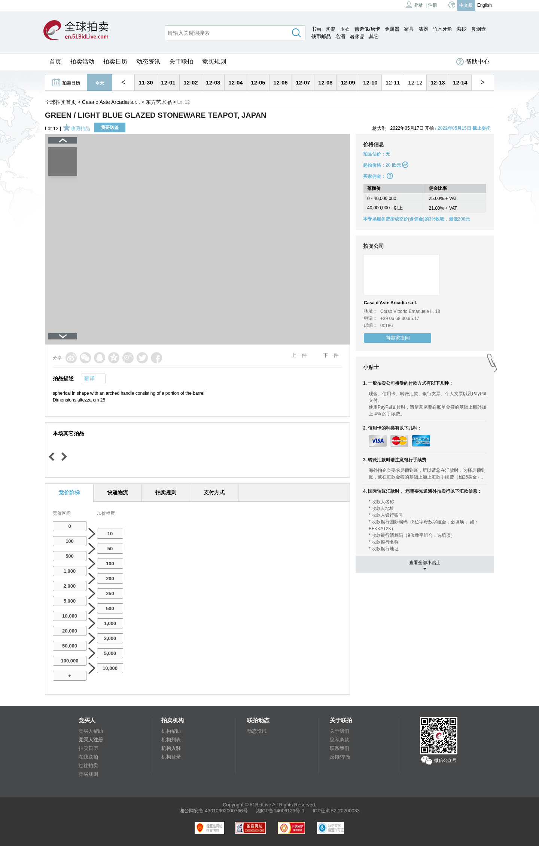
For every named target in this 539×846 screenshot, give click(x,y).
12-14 (460, 82)
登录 (414, 4)
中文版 (466, 5)
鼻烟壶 (478, 29)
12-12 (415, 82)
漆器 (423, 29)
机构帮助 (171, 731)
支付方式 (214, 492)
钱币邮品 (321, 36)
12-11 (393, 82)
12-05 (258, 82)
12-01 (168, 82)
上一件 (299, 355)
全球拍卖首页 (60, 102)
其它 (374, 36)
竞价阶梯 (69, 492)
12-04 (235, 82)
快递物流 (117, 492)
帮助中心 (473, 61)
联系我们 (339, 748)
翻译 (89, 378)
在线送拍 (88, 757)
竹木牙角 (442, 29)
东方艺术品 (159, 102)
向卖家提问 (398, 338)
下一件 (331, 355)
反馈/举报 (340, 757)
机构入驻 (171, 748)
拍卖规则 (165, 492)
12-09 (348, 82)
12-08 (325, 82)
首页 (55, 61)
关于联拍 (181, 61)
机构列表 (171, 739)
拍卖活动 (82, 61)
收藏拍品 (76, 128)
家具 (409, 29)
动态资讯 (148, 61)
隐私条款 (339, 739)
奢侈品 (357, 36)
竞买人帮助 (91, 731)
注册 (432, 5)
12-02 (190, 82)
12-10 (370, 82)
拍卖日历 (115, 61)
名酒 (340, 36)
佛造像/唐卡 (367, 29)
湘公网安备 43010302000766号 (213, 810)
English (484, 5)
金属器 (392, 29)
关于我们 (339, 731)
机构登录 (171, 757)
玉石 (345, 29)
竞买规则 (214, 61)
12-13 (437, 82)
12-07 (303, 82)
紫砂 (461, 29)
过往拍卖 (88, 765)
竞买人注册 (91, 739)
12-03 (213, 82)
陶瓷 (330, 29)
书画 (316, 29)
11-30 (145, 82)
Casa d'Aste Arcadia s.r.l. (111, 102)
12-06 (280, 82)
